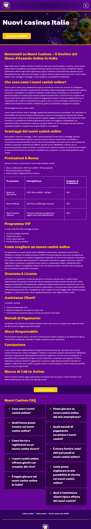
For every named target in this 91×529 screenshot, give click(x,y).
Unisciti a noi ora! (45, 389)
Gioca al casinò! (17, 36)
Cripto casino (28, 513)
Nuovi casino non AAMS (59, 513)
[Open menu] (85, 5)
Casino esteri (41, 513)
